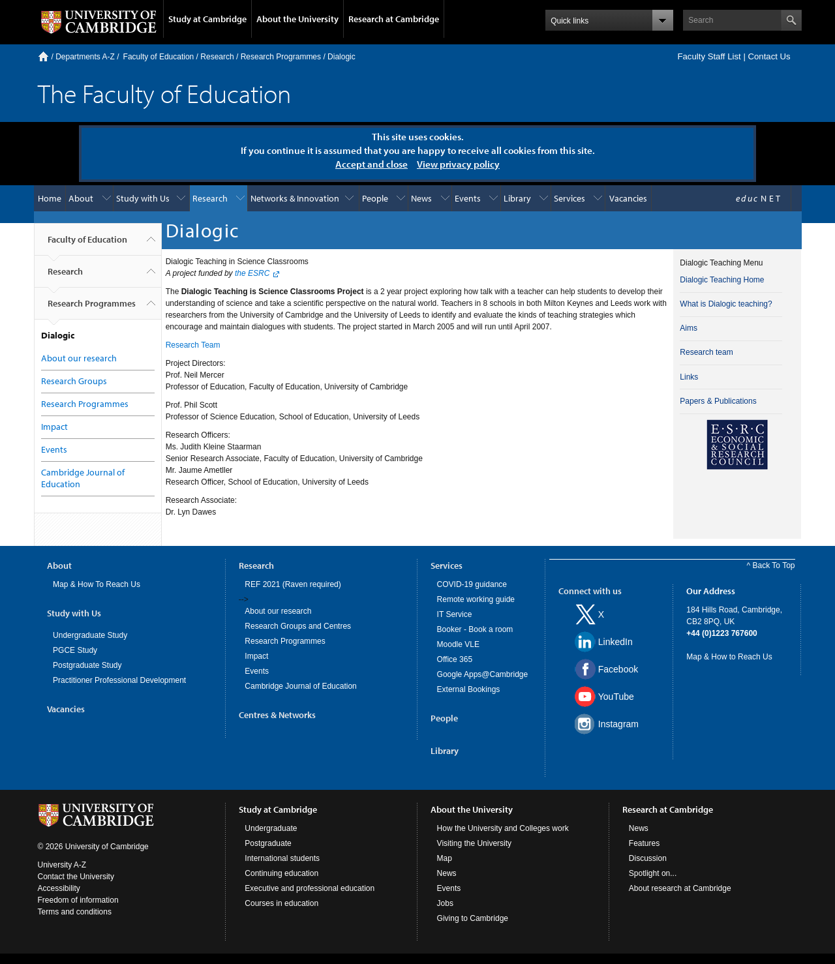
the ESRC (252, 273)
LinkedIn (615, 642)
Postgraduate (268, 843)
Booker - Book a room (475, 629)
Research (217, 56)
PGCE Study (75, 650)
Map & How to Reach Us (729, 656)
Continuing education (281, 873)
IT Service (454, 614)
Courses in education (281, 903)
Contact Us (769, 56)
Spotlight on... (652, 873)
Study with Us (143, 198)
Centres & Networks (277, 715)
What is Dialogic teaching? (726, 304)
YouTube (616, 696)
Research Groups (74, 381)
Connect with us (590, 591)
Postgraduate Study (87, 665)
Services (569, 198)
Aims (688, 328)
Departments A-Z (85, 56)
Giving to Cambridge (472, 918)
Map (444, 858)
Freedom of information (78, 900)
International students (282, 858)
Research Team (193, 345)
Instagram (618, 724)
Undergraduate (271, 828)
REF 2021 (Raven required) (293, 584)
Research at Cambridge (393, 19)
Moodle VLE (458, 644)
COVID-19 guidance (472, 584)
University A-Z (62, 864)
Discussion (648, 858)
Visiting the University (474, 843)
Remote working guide (476, 599)
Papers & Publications (718, 401)
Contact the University (76, 876)
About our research (79, 358)
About (80, 198)
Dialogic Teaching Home (722, 279)
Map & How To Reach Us (96, 584)
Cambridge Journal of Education (300, 686)
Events (468, 198)
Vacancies (628, 198)
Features (644, 843)
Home (43, 56)
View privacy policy (458, 164)
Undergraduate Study (90, 635)
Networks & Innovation (294, 198)
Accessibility (59, 888)
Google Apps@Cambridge (482, 674)
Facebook (618, 669)
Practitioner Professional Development (119, 680)
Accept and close (371, 164)
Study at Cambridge (207, 19)
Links (689, 377)
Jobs (445, 903)
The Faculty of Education (164, 93)
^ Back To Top (771, 565)
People (375, 198)
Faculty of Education (158, 56)
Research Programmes (281, 56)
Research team (706, 352)
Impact (54, 426)
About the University (297, 19)
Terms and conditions (75, 911)
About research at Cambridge (680, 888)
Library (517, 198)
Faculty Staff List (708, 56)
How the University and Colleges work (503, 828)
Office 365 (454, 659)
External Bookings (468, 689)
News (421, 198)
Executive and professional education (309, 888)
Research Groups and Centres (298, 626)
